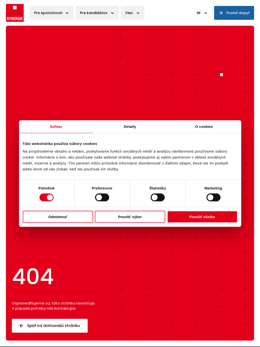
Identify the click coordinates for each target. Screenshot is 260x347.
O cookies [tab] (204, 126)
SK (199, 12)
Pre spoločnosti (48, 12)
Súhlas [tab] (56, 126)
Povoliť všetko (202, 217)
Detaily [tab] (130, 126)
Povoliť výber (130, 217)
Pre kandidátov (93, 12)
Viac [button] (129, 12)
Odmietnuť (57, 217)
